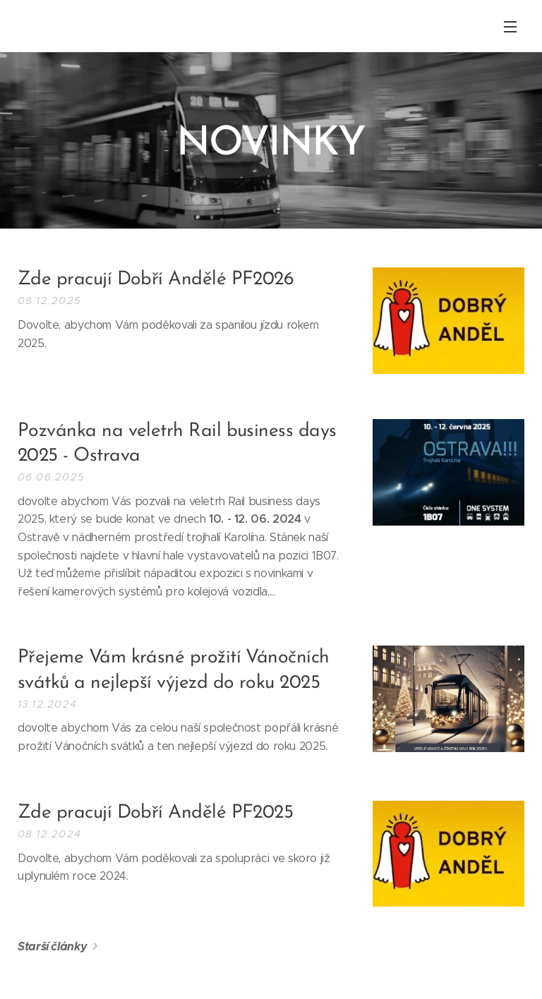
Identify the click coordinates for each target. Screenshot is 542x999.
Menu (510, 27)
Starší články (52, 946)
